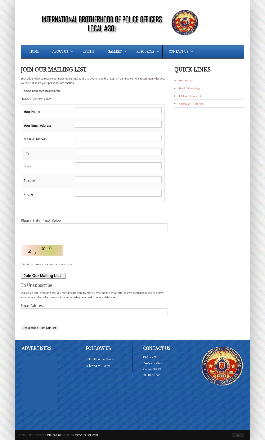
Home (34, 52)
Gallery (115, 52)
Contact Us (178, 52)
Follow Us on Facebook (100, 359)
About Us (60, 52)
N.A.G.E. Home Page (189, 88)
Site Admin (93, 435)
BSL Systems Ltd (78, 435)
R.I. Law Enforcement (190, 96)
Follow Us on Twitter (98, 365)
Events (89, 52)
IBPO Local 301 (54, 435)
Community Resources (191, 104)
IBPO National (186, 80)
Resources (145, 52)
